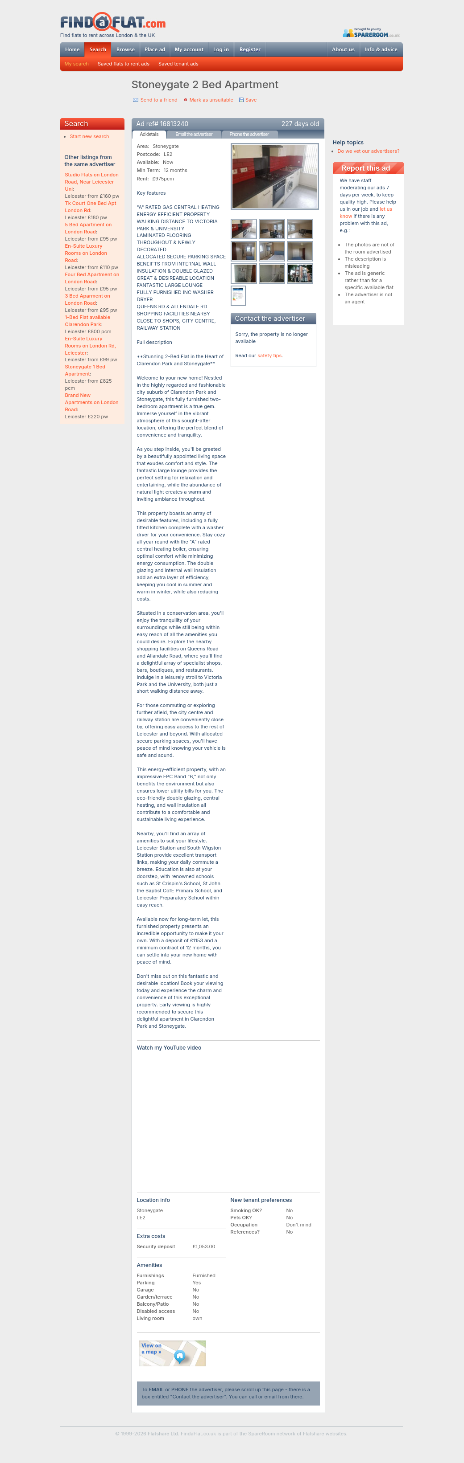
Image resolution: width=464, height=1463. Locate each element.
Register (250, 49)
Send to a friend (159, 100)
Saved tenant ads (178, 64)
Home (72, 49)
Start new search (89, 136)
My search (77, 64)
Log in (221, 49)
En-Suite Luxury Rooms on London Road (86, 253)
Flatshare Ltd (163, 1433)
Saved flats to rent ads (123, 64)
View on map (172, 1353)
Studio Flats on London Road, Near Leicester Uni (92, 182)
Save (251, 100)
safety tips (269, 355)
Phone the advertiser (249, 134)
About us (343, 49)
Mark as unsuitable (211, 100)
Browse (125, 49)
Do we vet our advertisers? (369, 151)
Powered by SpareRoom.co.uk (371, 32)
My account (189, 49)
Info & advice (381, 49)
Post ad (155, 49)
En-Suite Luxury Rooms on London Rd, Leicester (90, 345)
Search (97, 49)
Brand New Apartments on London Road (92, 402)
